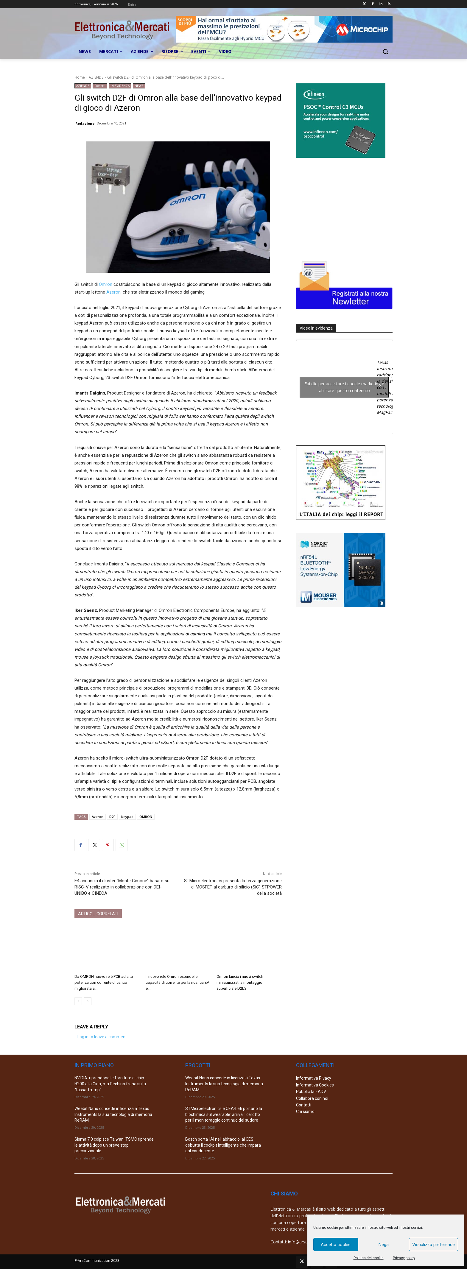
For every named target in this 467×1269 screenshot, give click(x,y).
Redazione (84, 123)
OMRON (145, 816)
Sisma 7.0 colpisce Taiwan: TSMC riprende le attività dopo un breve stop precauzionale (114, 1145)
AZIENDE (96, 77)
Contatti (303, 1105)
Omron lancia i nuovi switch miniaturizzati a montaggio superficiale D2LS (240, 982)
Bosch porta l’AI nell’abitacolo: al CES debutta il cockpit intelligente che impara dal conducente (223, 1145)
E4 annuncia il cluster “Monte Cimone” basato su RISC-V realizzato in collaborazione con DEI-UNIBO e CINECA (121, 887)
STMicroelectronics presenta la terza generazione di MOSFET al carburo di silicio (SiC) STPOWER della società (233, 887)
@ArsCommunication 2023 (96, 1260)
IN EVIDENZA (120, 85)
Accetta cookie (336, 1244)
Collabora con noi (312, 1098)
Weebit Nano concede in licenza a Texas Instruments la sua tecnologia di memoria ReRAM (113, 1114)
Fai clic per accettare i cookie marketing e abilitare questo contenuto (344, 387)
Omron (105, 284)
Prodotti (100, 85)
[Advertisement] (340, 208)
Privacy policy (404, 1258)
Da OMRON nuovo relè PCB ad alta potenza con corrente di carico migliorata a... (103, 982)
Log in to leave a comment (102, 1036)
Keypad (127, 816)
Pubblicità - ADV (311, 1091)
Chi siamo (305, 1111)
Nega (384, 1244)
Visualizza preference (433, 1244)
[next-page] (87, 1001)
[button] (385, 51)
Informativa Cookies (315, 1085)
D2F (112, 816)
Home (79, 77)
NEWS (139, 85)
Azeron (113, 292)
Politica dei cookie (369, 1258)
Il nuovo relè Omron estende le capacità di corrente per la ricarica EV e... (177, 982)
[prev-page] (78, 1001)
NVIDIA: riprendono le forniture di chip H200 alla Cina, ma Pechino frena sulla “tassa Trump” (110, 1083)
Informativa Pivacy (313, 1078)
